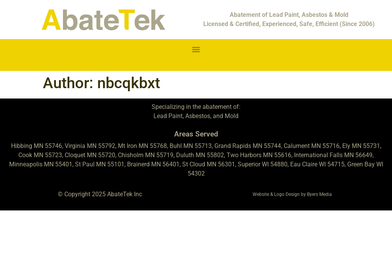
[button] (196, 49)
